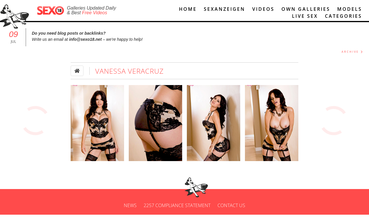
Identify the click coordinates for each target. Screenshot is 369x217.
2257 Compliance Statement (177, 207)
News (130, 207)
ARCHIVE (350, 54)
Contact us (231, 207)
